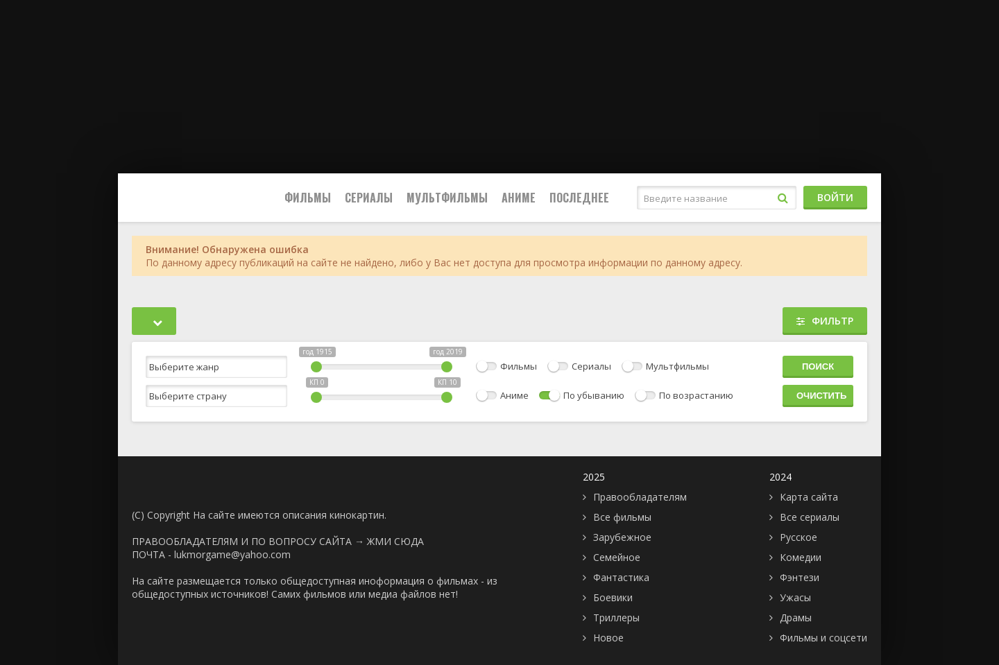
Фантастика (621, 577)
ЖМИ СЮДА (395, 541)
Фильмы (307, 197)
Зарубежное (622, 537)
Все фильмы (622, 517)
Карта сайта (809, 496)
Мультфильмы (447, 197)
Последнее (579, 197)
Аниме (519, 197)
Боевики (613, 597)
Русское (798, 537)
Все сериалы (809, 517)
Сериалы (369, 197)
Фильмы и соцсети (823, 637)
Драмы (796, 617)
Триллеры (616, 617)
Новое (608, 637)
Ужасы (795, 597)
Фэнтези (799, 577)
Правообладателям (640, 496)
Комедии (800, 557)
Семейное (616, 557)
